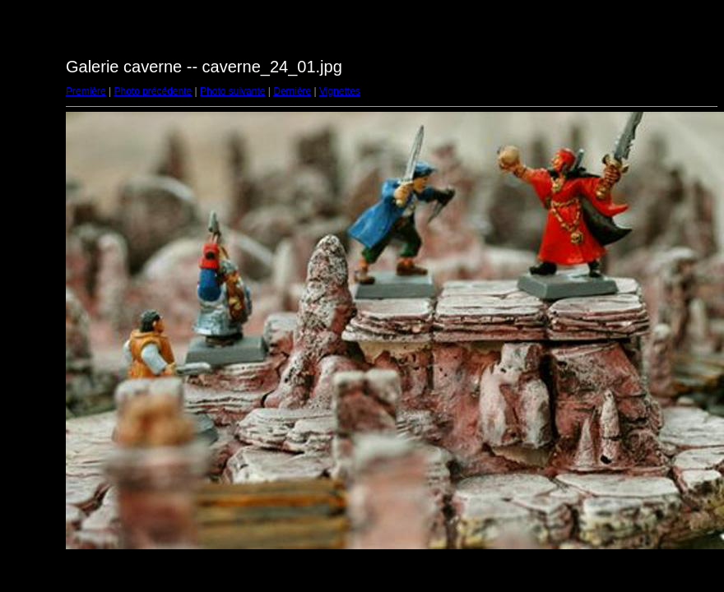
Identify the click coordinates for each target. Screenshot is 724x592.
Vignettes (339, 91)
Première (86, 91)
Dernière (292, 91)
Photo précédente (153, 91)
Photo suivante (232, 91)
